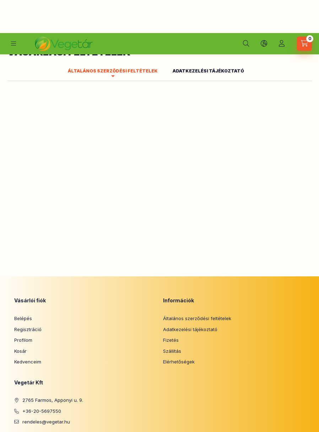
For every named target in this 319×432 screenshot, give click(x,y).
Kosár (20, 289)
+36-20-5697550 (41, 349)
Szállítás (172, 289)
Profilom (23, 278)
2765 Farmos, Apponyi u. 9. (52, 338)
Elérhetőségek (179, 300)
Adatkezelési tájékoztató (190, 268)
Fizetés (171, 278)
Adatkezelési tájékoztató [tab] (208, 9)
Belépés (23, 257)
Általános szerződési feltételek (197, 257)
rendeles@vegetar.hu (46, 360)
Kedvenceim (27, 300)
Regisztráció (28, 268)
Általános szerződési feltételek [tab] (113, 9)
